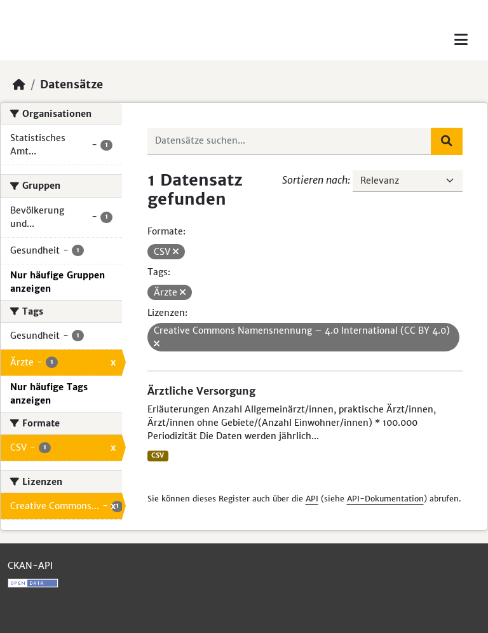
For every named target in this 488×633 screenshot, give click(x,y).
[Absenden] (447, 141)
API (312, 498)
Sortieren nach (315, 180)
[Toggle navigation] (461, 39)
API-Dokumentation (385, 498)
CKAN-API (30, 565)
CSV (157, 455)
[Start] (19, 85)
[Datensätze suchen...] (289, 141)
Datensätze (71, 85)
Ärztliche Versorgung (201, 391)
